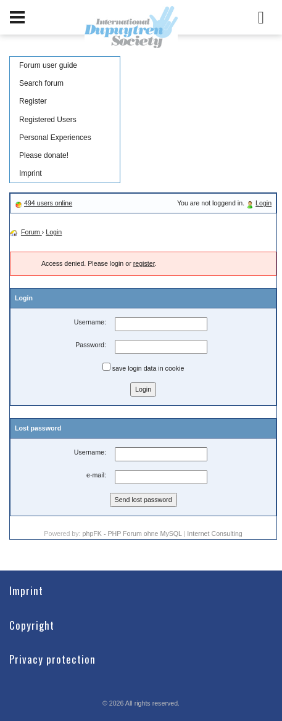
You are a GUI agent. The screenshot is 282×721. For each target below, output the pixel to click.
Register (33, 101)
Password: (90, 344)
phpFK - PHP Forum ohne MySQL (133, 533)
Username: (90, 322)
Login (263, 203)
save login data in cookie (143, 367)
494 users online (48, 203)
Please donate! (43, 155)
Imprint (30, 173)
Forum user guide (48, 65)
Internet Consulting (214, 533)
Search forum (41, 83)
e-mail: (96, 475)
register (144, 263)
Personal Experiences (55, 137)
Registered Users (48, 119)
